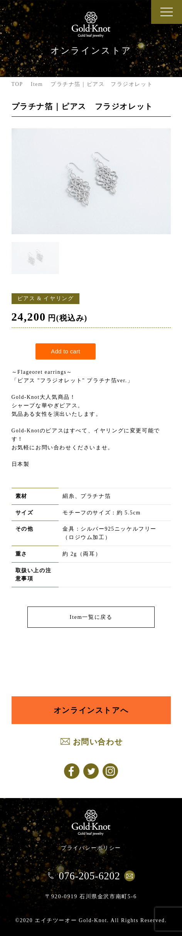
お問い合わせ (98, 742)
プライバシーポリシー (91, 848)
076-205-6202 (89, 876)
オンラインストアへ (91, 710)
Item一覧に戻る (91, 617)
